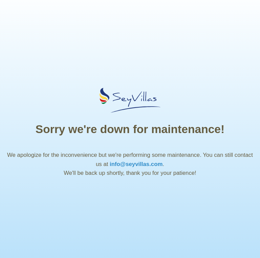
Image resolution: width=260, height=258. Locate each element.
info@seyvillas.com (136, 164)
